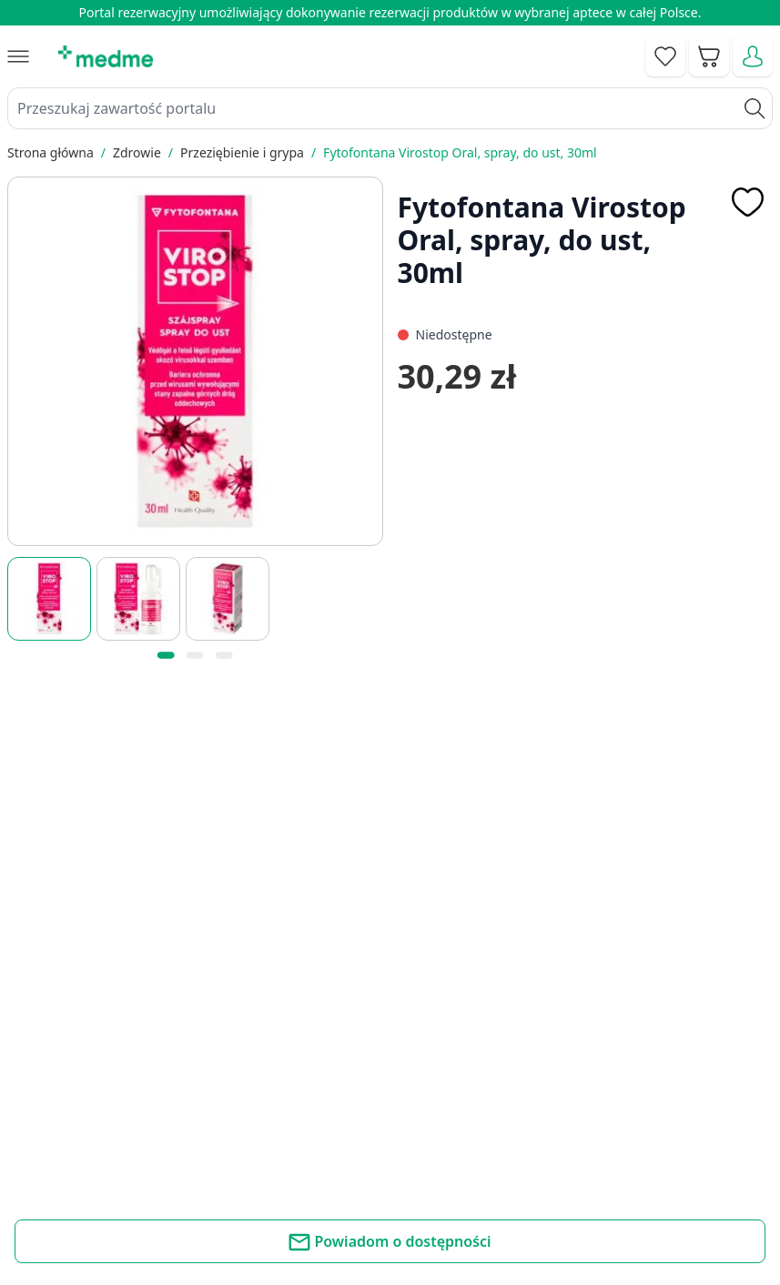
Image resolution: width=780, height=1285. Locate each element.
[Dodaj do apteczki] (747, 202)
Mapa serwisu (494, 1131)
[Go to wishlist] (665, 56)
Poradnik (478, 1090)
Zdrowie (137, 152)
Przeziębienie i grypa (242, 152)
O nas (270, 1173)
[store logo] (105, 56)
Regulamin (286, 1131)
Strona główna (50, 152)
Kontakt (276, 1090)
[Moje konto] (753, 56)
